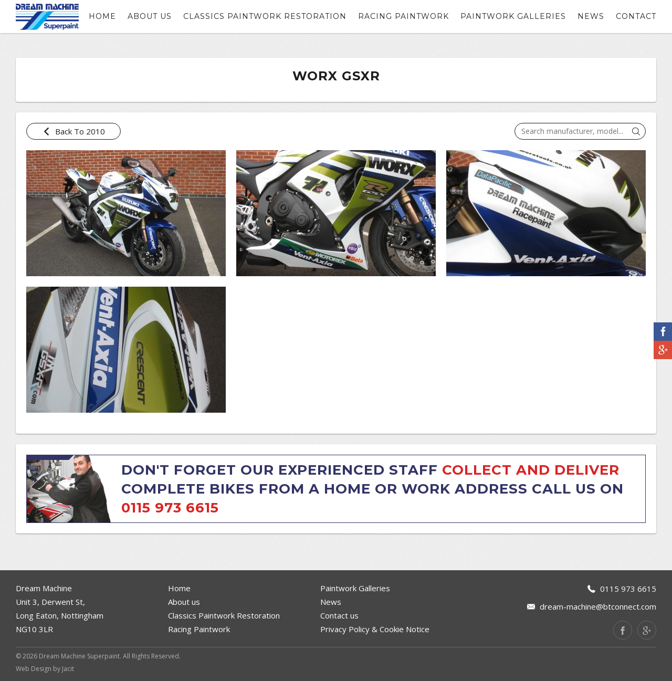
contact (636, 16)
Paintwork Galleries (513, 16)
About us (150, 16)
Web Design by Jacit (45, 668)
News (591, 16)
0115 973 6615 (170, 507)
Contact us (339, 615)
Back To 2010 (74, 131)
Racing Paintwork (403, 16)
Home (102, 16)
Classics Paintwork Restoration (264, 16)
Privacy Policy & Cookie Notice (374, 629)
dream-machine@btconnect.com (598, 606)
